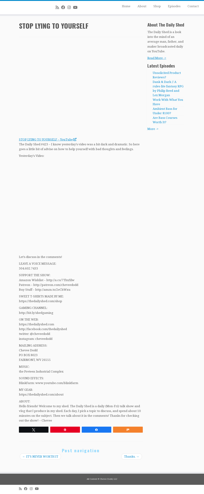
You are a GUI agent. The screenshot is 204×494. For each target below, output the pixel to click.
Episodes (174, 6)
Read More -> (156, 58)
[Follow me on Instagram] (70, 7)
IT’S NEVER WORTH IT (40, 456)
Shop (157, 6)
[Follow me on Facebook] (64, 7)
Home (126, 6)
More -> (153, 129)
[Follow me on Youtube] (76, 7)
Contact (193, 6)
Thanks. (131, 456)
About (141, 6)
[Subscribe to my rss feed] (58, 7)
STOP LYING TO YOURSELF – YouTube (47, 139)
